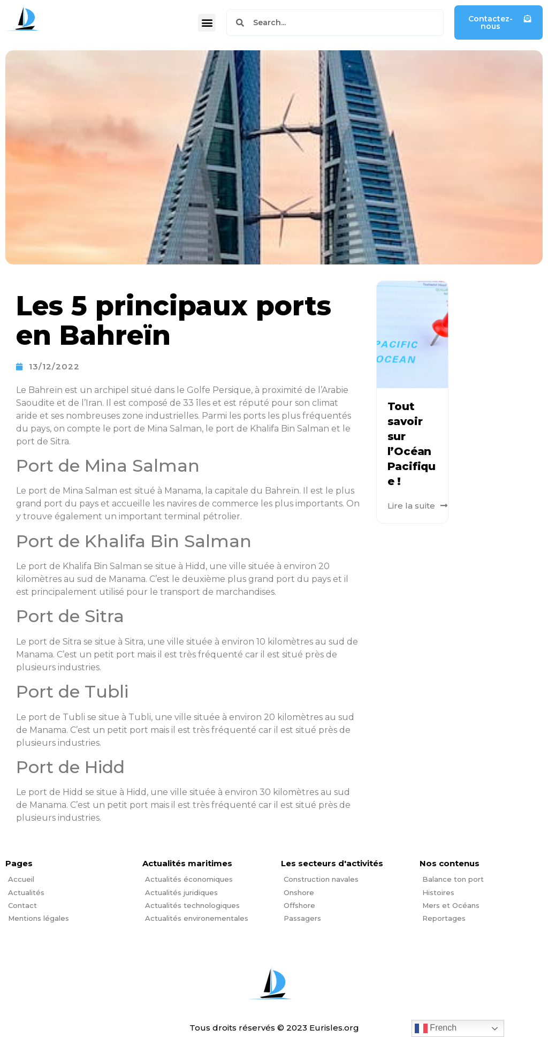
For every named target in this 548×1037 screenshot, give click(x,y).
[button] (207, 23)
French (435, 1028)
